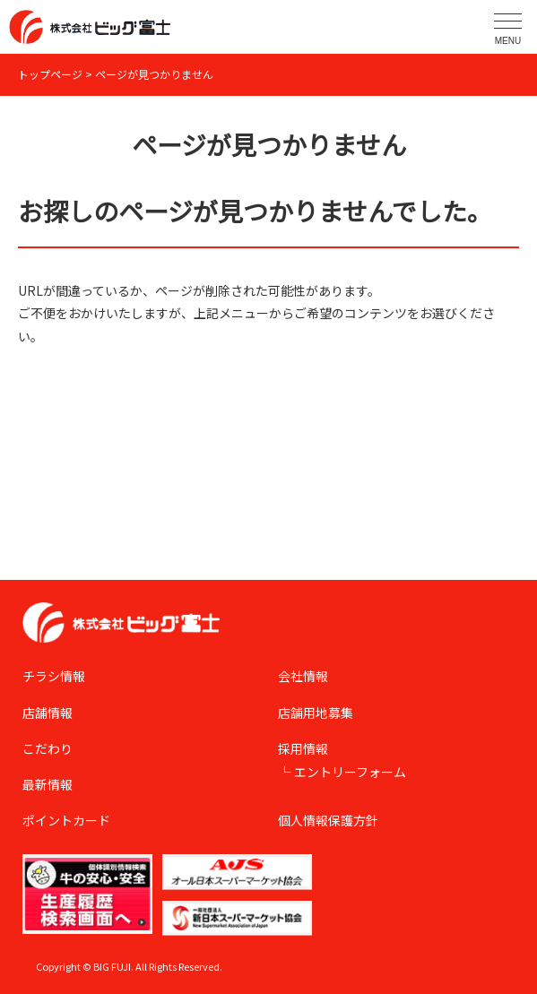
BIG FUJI (112, 966)
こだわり (47, 748)
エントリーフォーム (350, 772)
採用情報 (303, 748)
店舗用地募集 (315, 713)
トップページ (50, 74)
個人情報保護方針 (328, 820)
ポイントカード (66, 820)
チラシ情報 (53, 676)
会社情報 (303, 676)
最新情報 (47, 784)
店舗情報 (47, 713)
